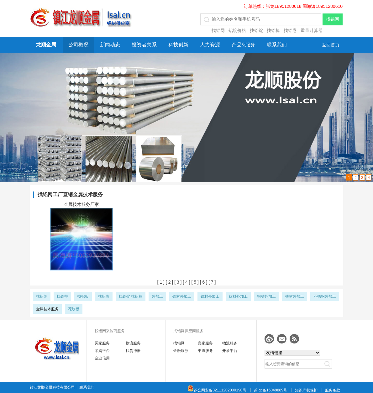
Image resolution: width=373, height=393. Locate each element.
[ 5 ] (194, 282)
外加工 (157, 296)
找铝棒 (273, 30)
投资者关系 (144, 44)
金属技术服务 (47, 309)
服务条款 (332, 390)
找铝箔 (41, 296)
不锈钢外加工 (324, 296)
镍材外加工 (210, 296)
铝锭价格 (237, 30)
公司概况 (78, 44)
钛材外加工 (238, 296)
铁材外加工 (294, 296)
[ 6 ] (203, 282)
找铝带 (62, 296)
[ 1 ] (161, 282)
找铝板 (83, 296)
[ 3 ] (177, 282)
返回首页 (330, 44)
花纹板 (73, 309)
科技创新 (178, 44)
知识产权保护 (306, 390)
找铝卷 (290, 30)
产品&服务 (243, 44)
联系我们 (277, 44)
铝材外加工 (181, 296)
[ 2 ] (169, 282)
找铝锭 (256, 30)
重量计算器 (312, 30)
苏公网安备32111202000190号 (216, 390)
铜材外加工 (266, 296)
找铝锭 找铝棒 (130, 296)
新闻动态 (110, 44)
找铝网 (218, 30)
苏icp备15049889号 (270, 390)
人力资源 (210, 44)
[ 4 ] (185, 282)
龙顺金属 (46, 44)
